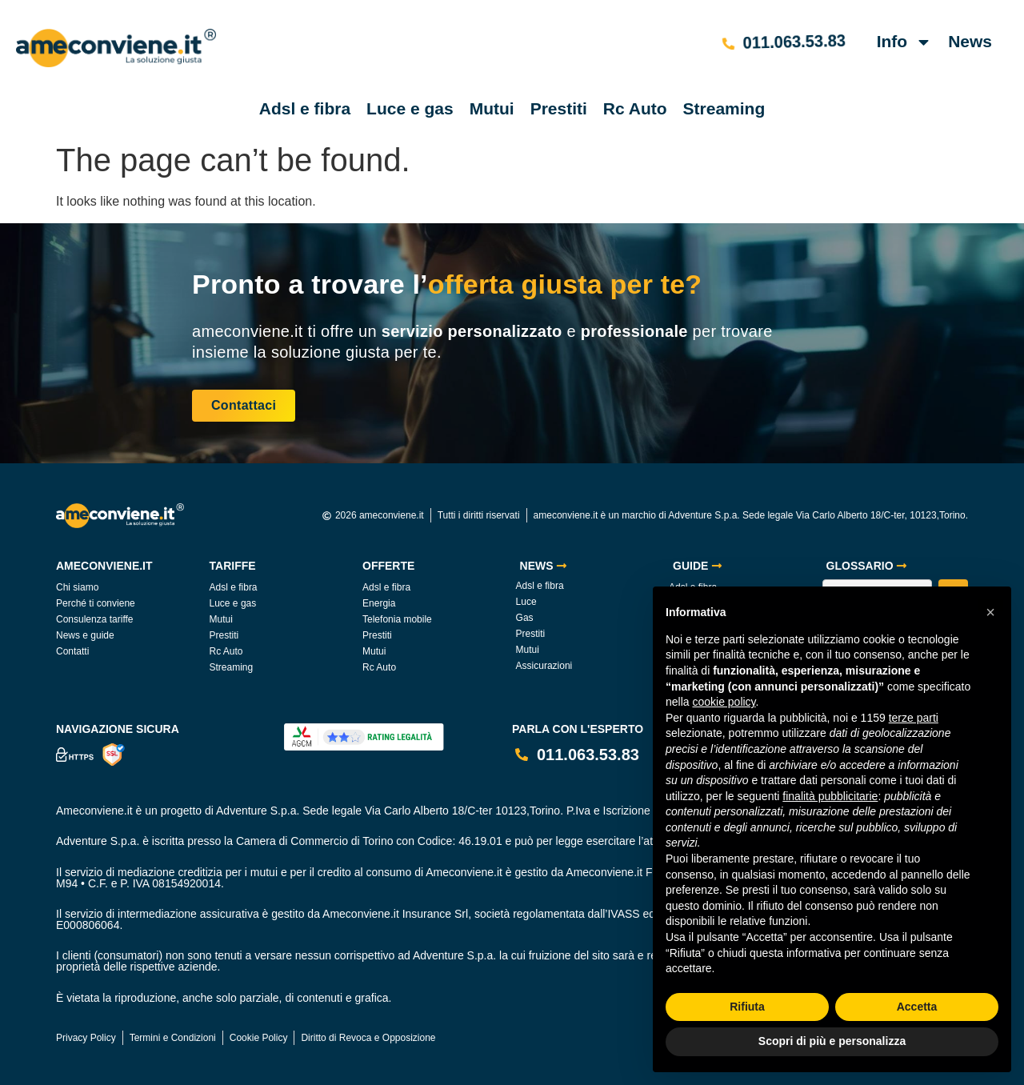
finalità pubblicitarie (830, 796)
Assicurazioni (544, 665)
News (970, 41)
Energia (378, 603)
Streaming (724, 108)
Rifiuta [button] (747, 1006)
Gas (525, 617)
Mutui (492, 108)
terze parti (913, 717)
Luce (526, 601)
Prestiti (558, 108)
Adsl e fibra (304, 108)
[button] (990, 612)
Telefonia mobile (397, 619)
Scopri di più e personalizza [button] (832, 1041)
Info (904, 42)
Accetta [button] (917, 1006)
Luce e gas (410, 108)
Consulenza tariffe (95, 619)
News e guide (85, 635)
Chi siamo (77, 587)
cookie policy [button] (723, 701)
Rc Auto (635, 108)
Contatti (72, 651)
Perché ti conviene (95, 603)
